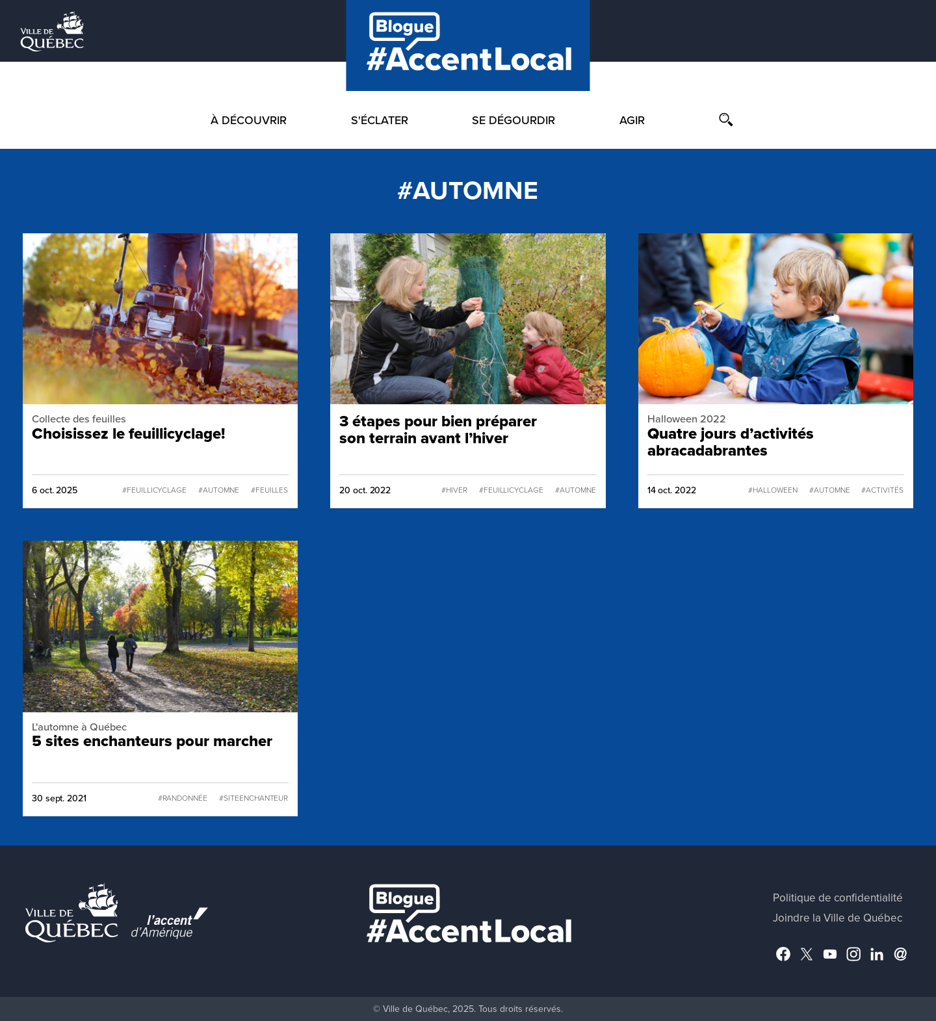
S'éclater (379, 120)
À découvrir (249, 120)
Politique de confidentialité (838, 898)
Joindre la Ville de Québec (837, 918)
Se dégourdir (513, 120)
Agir (632, 120)
